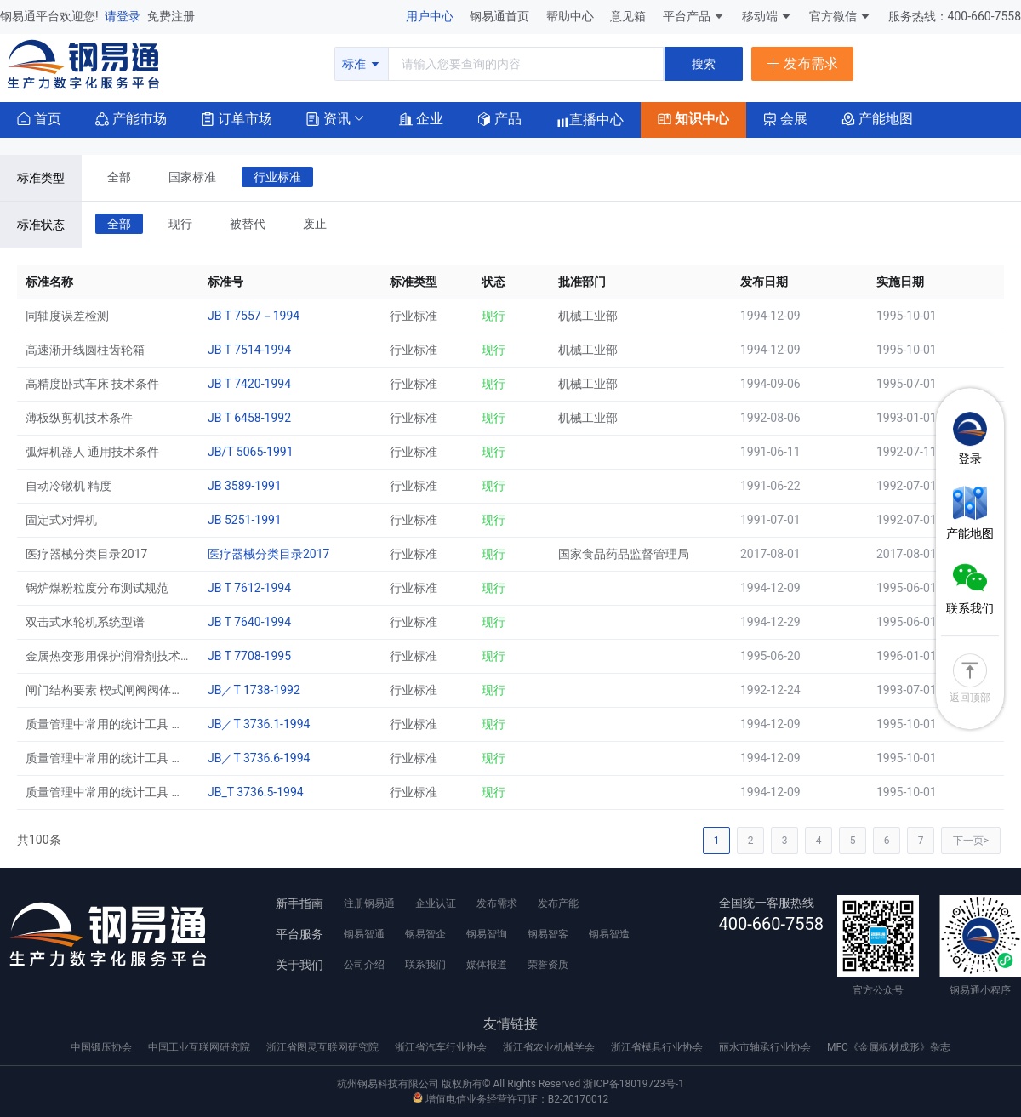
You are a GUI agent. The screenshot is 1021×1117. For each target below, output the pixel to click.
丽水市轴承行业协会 (766, 1047)
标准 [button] (361, 64)
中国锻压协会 (102, 1047)
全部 (119, 177)
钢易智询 (486, 934)
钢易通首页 (501, 16)
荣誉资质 (548, 965)
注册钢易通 (369, 903)
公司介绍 (364, 965)
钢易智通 (364, 934)
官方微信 (840, 16)
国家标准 (192, 177)
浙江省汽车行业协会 (442, 1047)
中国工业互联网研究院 (200, 1047)
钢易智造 (609, 934)
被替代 (247, 224)
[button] (328, 118)
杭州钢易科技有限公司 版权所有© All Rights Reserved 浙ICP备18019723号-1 (510, 1084)
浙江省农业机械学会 (550, 1047)
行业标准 (277, 177)
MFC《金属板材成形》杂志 (888, 1047)
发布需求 (496, 903)
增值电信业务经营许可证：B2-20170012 (510, 1099)
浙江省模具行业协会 (658, 1047)
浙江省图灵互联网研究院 (323, 1047)
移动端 (767, 16)
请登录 (124, 16)
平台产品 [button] (686, 16)
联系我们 (425, 965)
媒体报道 (486, 965)
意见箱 (629, 16)
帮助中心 (571, 16)
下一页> (971, 840)
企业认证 (435, 903)
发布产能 (558, 903)
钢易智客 (548, 934)
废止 (315, 224)
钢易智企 (425, 934)
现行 (180, 224)
